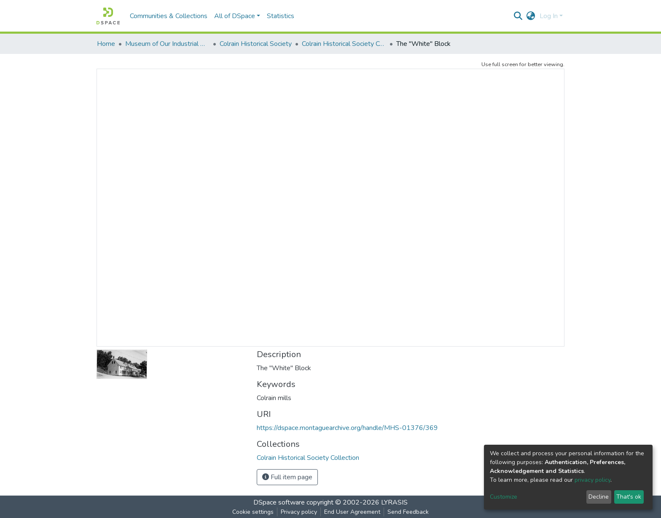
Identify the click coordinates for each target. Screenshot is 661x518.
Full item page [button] (287, 477)
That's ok (628, 497)
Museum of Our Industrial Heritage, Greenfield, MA (167, 43)
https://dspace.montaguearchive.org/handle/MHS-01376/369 (347, 428)
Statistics (280, 16)
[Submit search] (518, 16)
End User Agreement (352, 512)
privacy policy (592, 480)
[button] (531, 16)
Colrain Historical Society (256, 43)
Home (106, 43)
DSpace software (279, 502)
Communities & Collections (168, 16)
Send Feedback (408, 512)
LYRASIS (394, 502)
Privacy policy (299, 512)
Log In (549, 16)
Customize (503, 497)
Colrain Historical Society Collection (344, 43)
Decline (598, 497)
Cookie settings (253, 512)
